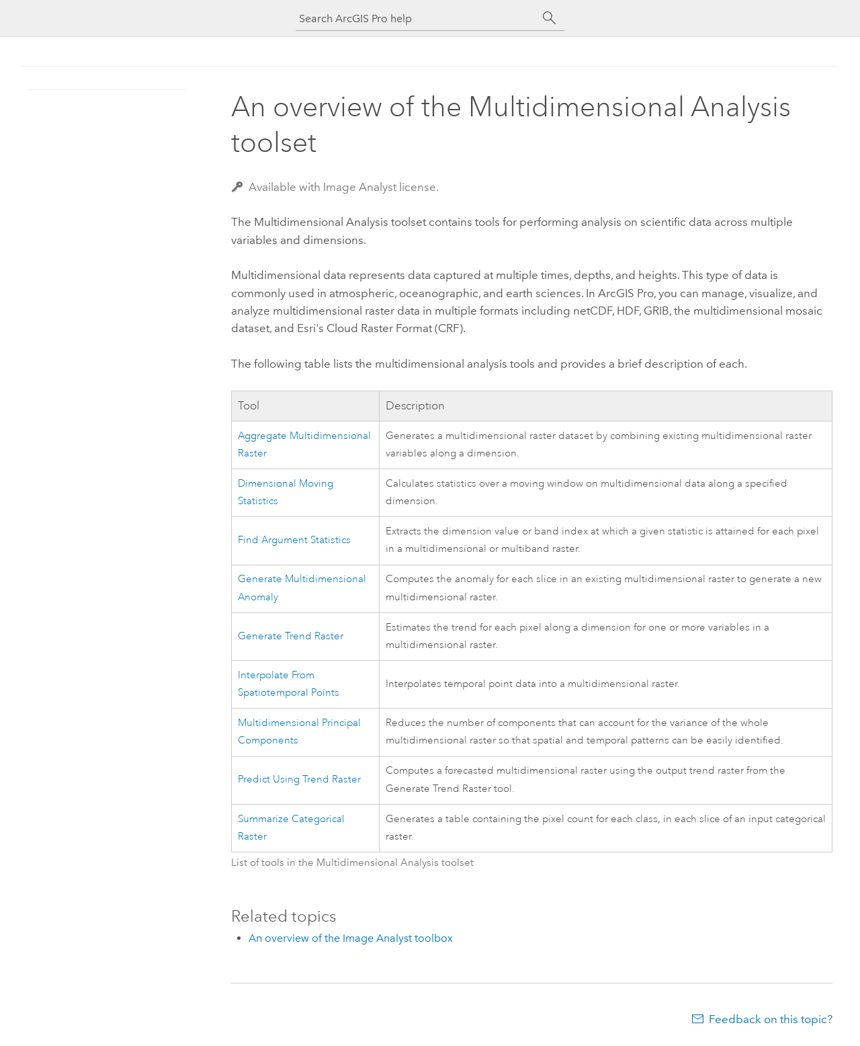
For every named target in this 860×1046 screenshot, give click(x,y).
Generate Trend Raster (290, 636)
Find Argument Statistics (294, 540)
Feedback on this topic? (770, 1019)
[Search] (549, 18)
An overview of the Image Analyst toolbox (351, 938)
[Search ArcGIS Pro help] (417, 18)
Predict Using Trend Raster (299, 779)
